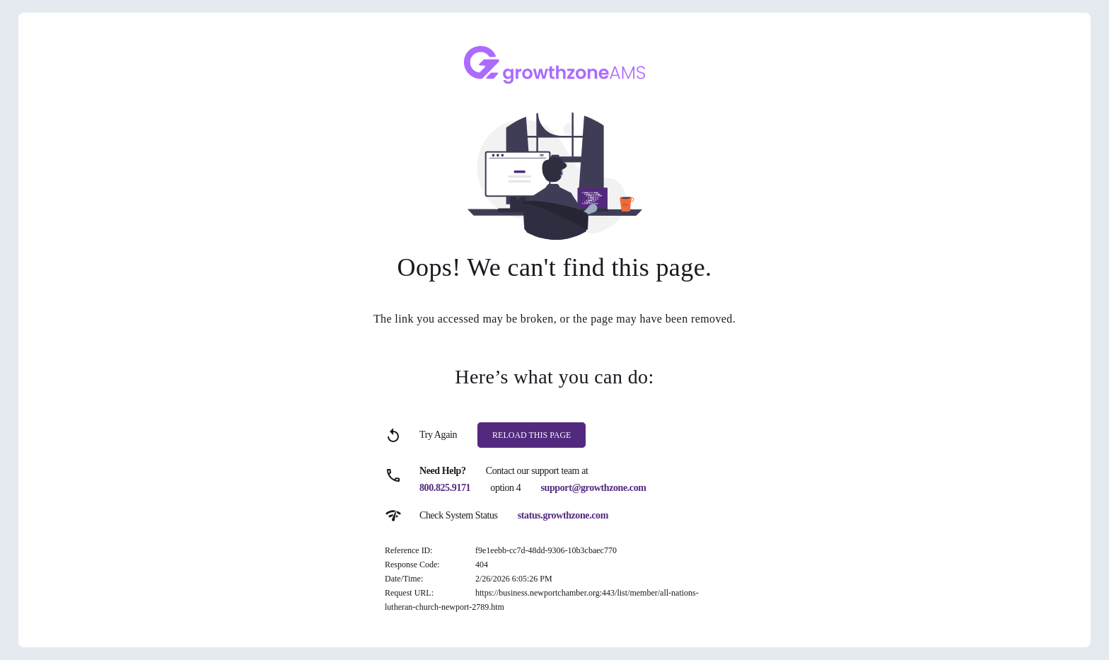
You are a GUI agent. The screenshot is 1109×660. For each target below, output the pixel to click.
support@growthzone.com (593, 487)
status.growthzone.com (563, 515)
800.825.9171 (444, 487)
